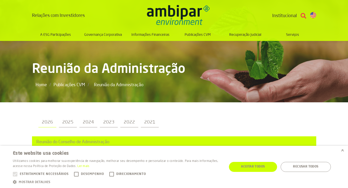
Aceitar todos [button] (253, 166)
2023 (108, 122)
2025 (67, 122)
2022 (129, 122)
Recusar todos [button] (305, 166)
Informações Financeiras (150, 35)
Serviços (292, 35)
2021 (149, 122)
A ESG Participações (55, 35)
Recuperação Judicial (245, 35)
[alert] (174, 167)
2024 (88, 122)
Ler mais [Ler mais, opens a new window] (83, 166)
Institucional (284, 16)
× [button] (342, 151)
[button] (117, 181)
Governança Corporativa (103, 35)
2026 (47, 122)
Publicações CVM (198, 35)
